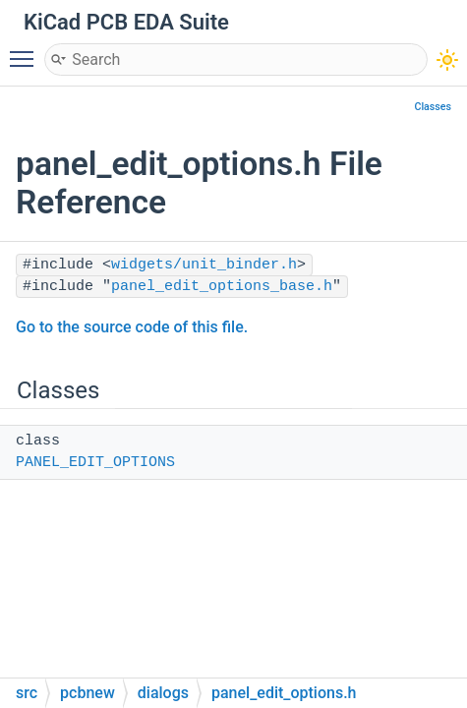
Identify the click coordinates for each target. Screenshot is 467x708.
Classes (432, 106)
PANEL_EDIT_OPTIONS (95, 462)
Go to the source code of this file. (132, 327)
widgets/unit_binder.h (204, 265)
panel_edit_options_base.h (221, 286)
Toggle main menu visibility (26, 50)
